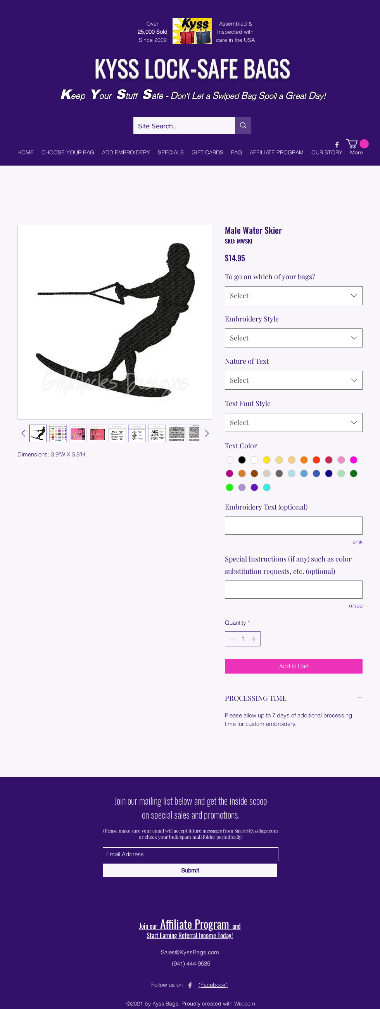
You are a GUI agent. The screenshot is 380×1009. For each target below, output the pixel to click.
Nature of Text (247, 361)
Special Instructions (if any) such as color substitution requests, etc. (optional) (288, 565)
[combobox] (294, 296)
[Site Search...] (178, 126)
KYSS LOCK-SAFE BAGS (192, 67)
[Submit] (190, 870)
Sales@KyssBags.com (256, 831)
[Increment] (254, 639)
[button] (357, 144)
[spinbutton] (243, 639)
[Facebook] (337, 145)
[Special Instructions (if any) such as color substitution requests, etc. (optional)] (293, 589)
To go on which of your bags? (270, 276)
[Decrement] (231, 639)
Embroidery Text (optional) (266, 506)
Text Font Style (248, 403)
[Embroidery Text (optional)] (293, 525)
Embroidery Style (252, 318)
